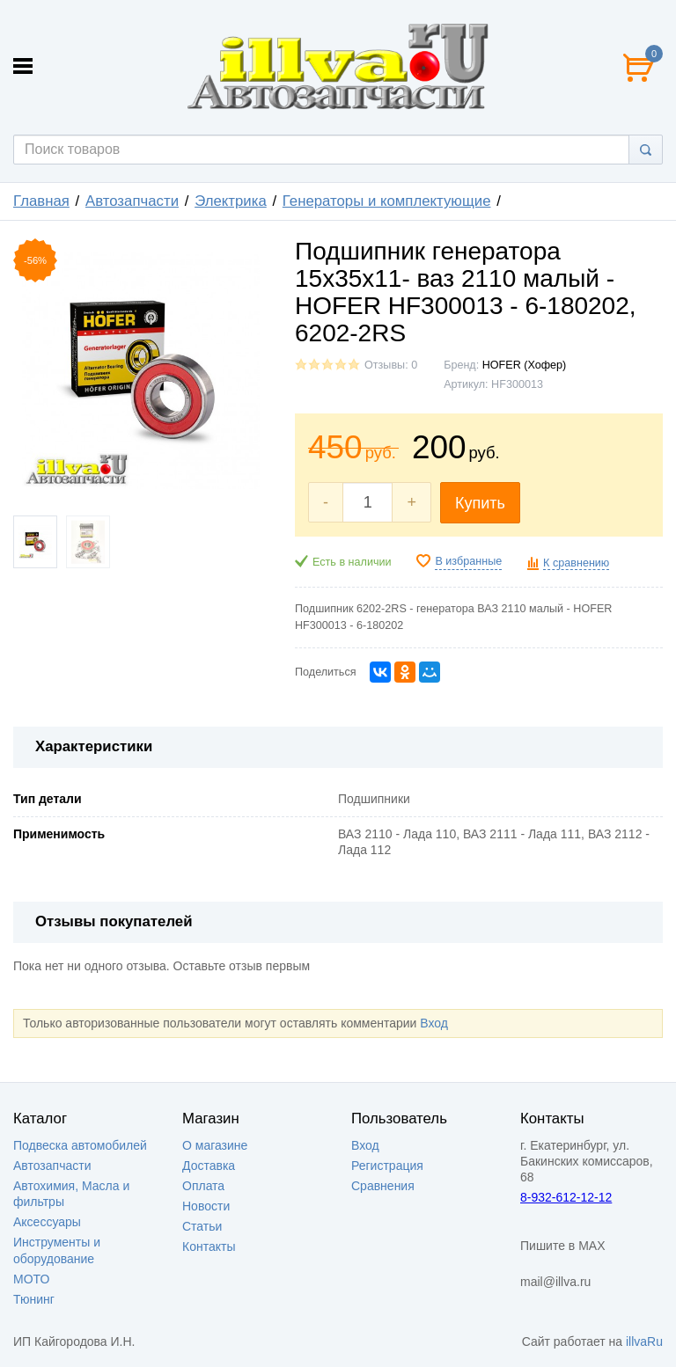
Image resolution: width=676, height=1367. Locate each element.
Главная (41, 201)
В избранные (468, 561)
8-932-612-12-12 (566, 1197)
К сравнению (576, 563)
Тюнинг (34, 1299)
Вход (434, 1023)
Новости (206, 1206)
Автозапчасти (132, 201)
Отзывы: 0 (390, 365)
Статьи (202, 1226)
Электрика (231, 201)
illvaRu (644, 1341)
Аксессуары (47, 1222)
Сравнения (383, 1186)
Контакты (208, 1246)
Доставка (208, 1166)
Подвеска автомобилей (80, 1145)
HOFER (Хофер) (524, 365)
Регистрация (387, 1166)
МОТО (31, 1279)
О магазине (214, 1145)
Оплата (203, 1186)
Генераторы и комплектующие (387, 201)
